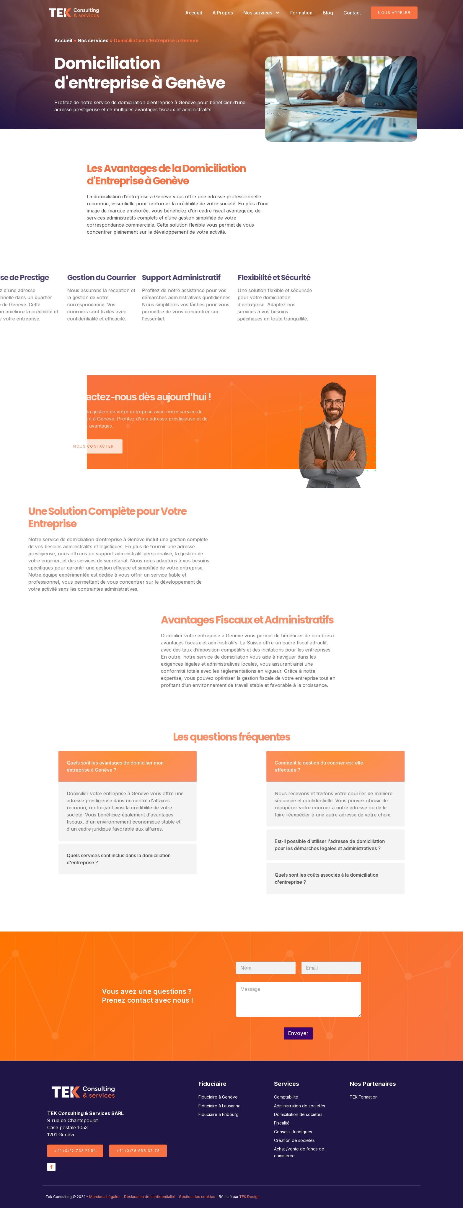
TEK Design (249, 1196)
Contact (352, 13)
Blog (328, 13)
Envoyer (298, 1033)
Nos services (261, 12)
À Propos (222, 13)
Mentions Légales (104, 1196)
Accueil (193, 13)
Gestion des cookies (197, 1196)
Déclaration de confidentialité (149, 1196)
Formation (301, 13)
